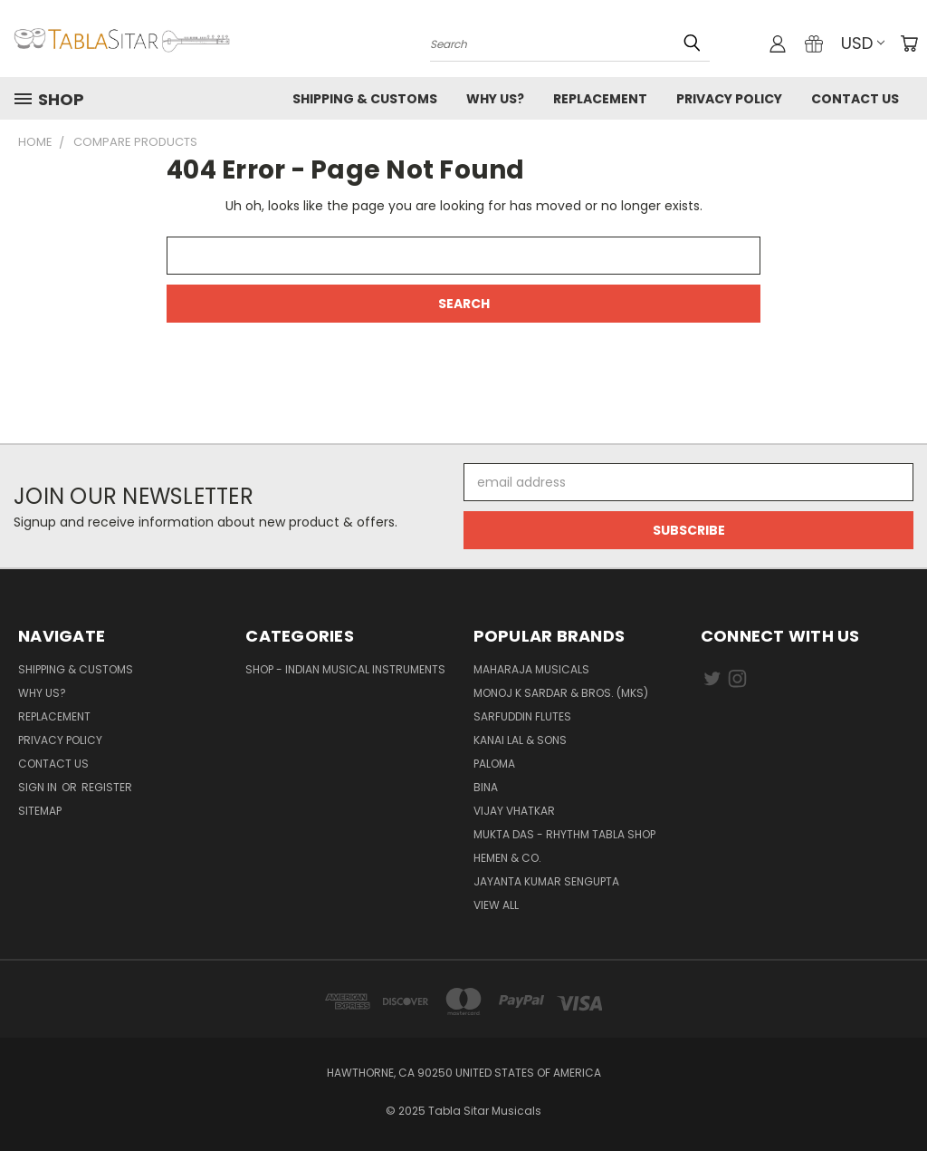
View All (496, 905)
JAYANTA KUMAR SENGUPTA (546, 881)
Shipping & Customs (364, 99)
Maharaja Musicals (531, 669)
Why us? (495, 99)
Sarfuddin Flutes (522, 716)
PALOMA (494, 763)
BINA (485, 787)
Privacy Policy (729, 99)
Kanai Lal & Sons (520, 740)
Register (106, 787)
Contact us (855, 99)
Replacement (600, 99)
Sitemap (40, 810)
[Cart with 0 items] (909, 43)
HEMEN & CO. (507, 858)
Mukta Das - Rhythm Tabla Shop (564, 834)
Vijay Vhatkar (514, 810)
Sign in (39, 787)
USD (862, 43)
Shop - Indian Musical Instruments (345, 669)
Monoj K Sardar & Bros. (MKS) (560, 693)
